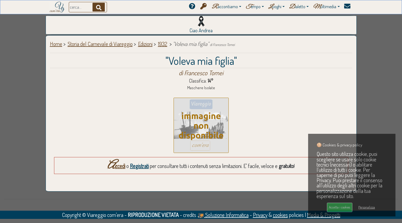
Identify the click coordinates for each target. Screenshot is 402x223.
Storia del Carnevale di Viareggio (100, 43)
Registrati (139, 165)
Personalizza (366, 207)
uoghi (274, 7)
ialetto (297, 7)
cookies (280, 214)
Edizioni (145, 43)
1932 (162, 43)
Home (56, 43)
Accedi (116, 165)
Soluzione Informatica (223, 214)
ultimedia (324, 7)
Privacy (260, 214)
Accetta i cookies (339, 207)
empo (253, 7)
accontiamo (225, 7)
